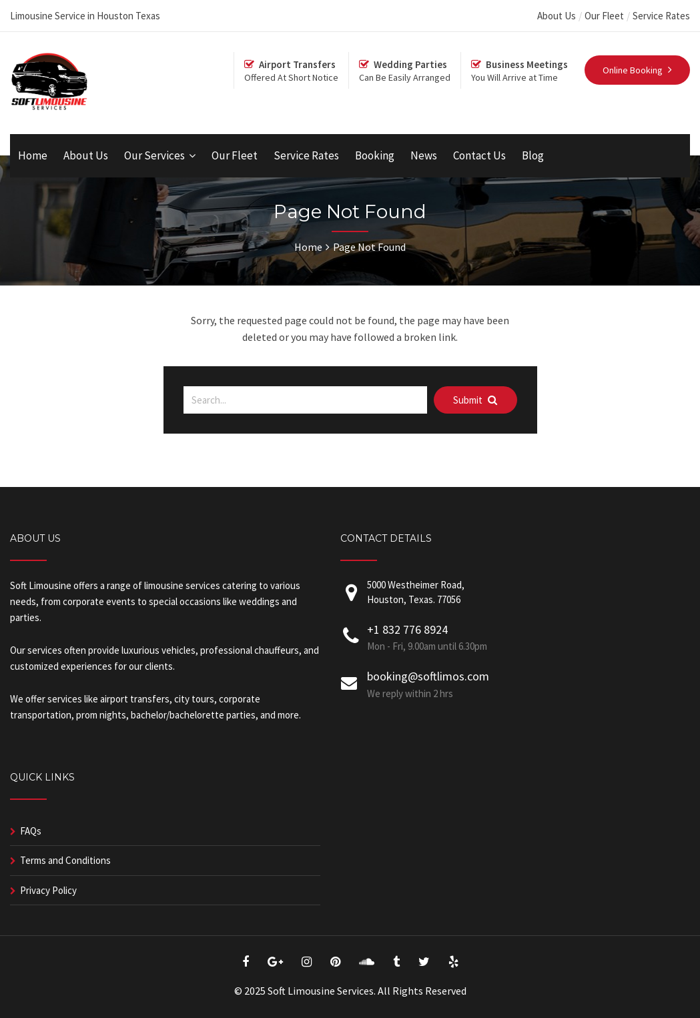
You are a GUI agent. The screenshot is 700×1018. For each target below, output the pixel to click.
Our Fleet (604, 15)
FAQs (30, 831)
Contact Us (479, 155)
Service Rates (661, 15)
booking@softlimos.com (428, 676)
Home (32, 155)
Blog (533, 155)
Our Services (154, 155)
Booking (374, 155)
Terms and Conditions (65, 860)
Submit (475, 400)
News (423, 155)
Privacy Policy (48, 890)
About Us (556, 15)
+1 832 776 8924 (407, 629)
